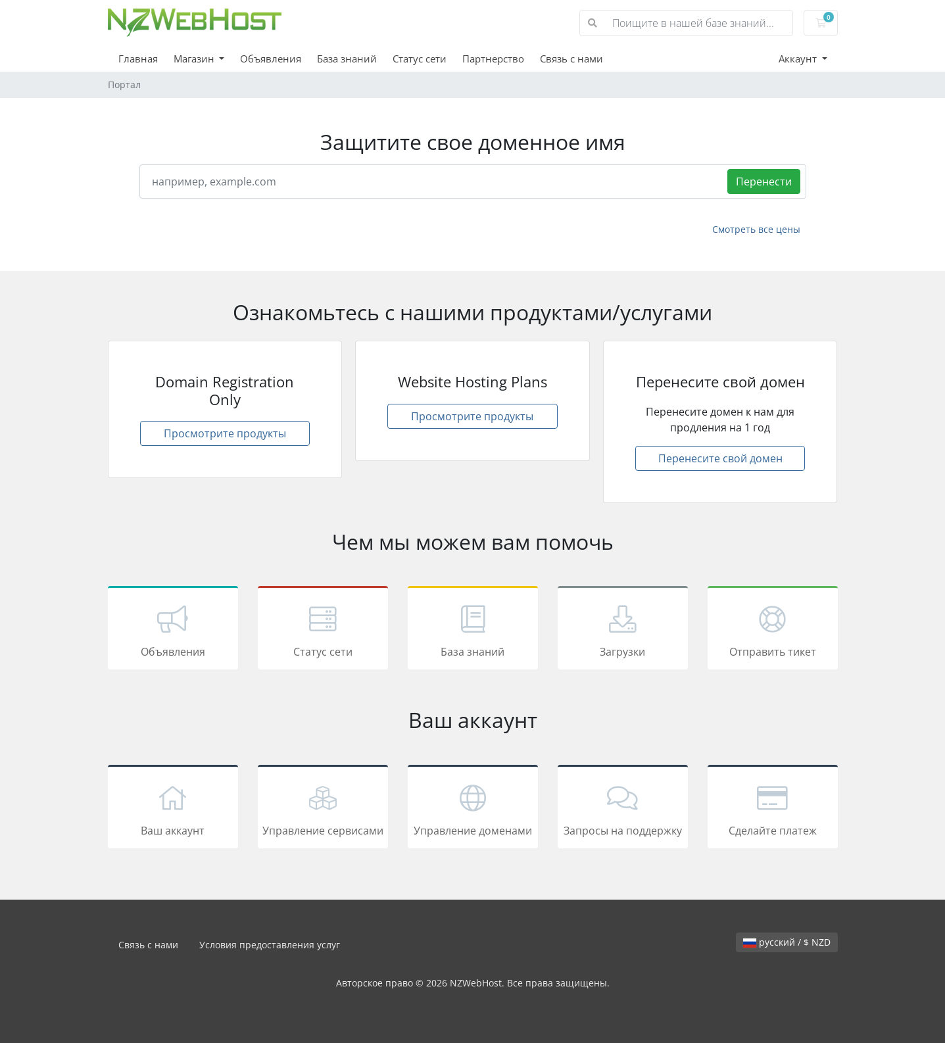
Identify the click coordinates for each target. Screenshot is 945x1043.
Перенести (764, 181)
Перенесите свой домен (720, 458)
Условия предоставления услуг (269, 944)
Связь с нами (571, 58)
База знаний (347, 58)
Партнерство (493, 58)
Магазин (195, 58)
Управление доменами (473, 809)
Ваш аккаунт (173, 809)
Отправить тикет (773, 630)
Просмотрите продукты (225, 433)
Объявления (270, 58)
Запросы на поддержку (623, 809)
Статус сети (420, 58)
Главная (138, 58)
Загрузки (623, 630)
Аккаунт (799, 58)
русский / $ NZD (787, 942)
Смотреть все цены (756, 229)
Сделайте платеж (773, 809)
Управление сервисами (323, 809)
